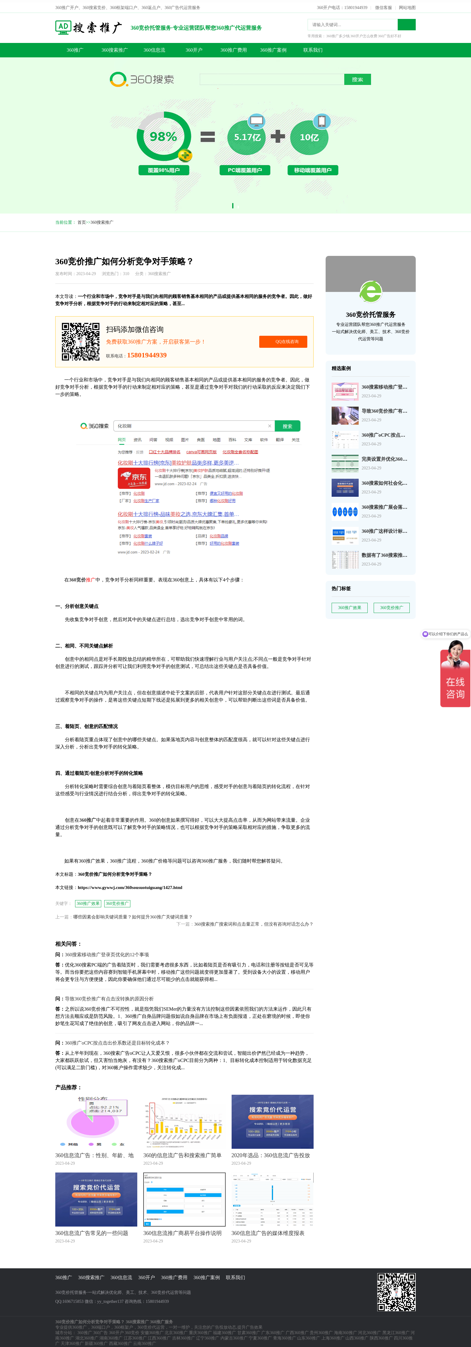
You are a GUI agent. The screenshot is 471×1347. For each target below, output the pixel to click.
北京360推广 (176, 1330)
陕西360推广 (381, 1335)
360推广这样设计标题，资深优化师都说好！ (408, 528)
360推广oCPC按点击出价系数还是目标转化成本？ (117, 1040)
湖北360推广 (87, 1335)
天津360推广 (72, 1341)
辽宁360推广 (207, 1335)
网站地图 (407, 5)
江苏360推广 (135, 1335)
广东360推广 (272, 1330)
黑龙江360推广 (396, 1330)
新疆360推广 (96, 1341)
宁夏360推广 (260, 1335)
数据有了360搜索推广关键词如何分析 (401, 552)
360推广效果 (349, 605)
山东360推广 (308, 1335)
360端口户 (100, 1325)
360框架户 (123, 1325)
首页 (81, 220)
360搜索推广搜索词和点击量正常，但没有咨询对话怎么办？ (254, 921)
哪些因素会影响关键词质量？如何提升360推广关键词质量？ (133, 914)
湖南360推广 (111, 1335)
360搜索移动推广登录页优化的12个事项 (404, 384)
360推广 (75, 47)
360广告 (100, 1330)
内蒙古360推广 (234, 1335)
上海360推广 (333, 1335)
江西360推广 (159, 1335)
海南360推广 (345, 1330)
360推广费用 (233, 47)
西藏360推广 (120, 1341)
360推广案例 (273, 47)
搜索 (407, 22)
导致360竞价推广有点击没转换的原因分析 (406, 408)
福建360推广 (224, 1330)
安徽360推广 (152, 1330)
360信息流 (154, 47)
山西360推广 (357, 1335)
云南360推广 (144, 1341)
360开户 (194, 47)
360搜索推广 (115, 47)
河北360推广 (369, 1330)
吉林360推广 (183, 1335)
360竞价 (132, 1330)
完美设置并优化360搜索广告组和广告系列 (406, 456)
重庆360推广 (200, 1330)
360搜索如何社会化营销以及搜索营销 (401, 480)
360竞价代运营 (151, 1325)
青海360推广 (284, 1335)
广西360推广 (297, 1330)
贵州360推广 (321, 1330)
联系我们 (313, 47)
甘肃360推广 (248, 1330)
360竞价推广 (391, 605)
